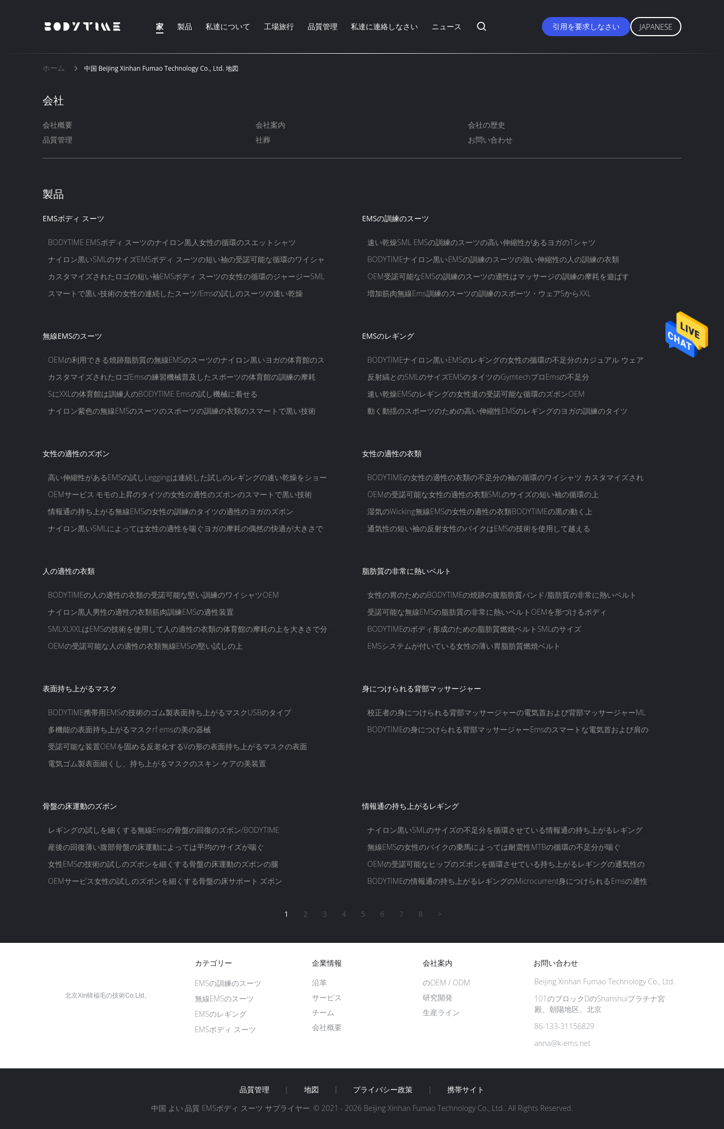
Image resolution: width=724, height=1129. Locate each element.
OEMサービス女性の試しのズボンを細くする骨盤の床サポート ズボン (165, 881)
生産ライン (441, 1012)
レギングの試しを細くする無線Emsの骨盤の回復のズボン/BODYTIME (163, 830)
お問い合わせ (490, 140)
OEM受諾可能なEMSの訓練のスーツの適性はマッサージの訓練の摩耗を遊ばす (498, 276)
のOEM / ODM (446, 982)
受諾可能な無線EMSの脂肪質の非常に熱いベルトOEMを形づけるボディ (487, 612)
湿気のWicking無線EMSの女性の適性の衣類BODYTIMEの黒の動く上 (480, 511)
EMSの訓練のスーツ (395, 218)
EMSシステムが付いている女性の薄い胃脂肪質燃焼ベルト (464, 646)
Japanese (655, 27)
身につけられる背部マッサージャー (421, 688)
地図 (311, 1089)
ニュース (447, 26)
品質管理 (323, 26)
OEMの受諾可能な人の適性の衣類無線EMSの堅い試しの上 (145, 646)
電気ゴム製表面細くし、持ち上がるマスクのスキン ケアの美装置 (157, 763)
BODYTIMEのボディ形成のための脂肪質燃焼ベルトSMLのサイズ (474, 629)
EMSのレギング (388, 336)
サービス (327, 997)
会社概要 (57, 125)
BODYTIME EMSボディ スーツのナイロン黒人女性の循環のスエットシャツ (172, 242)
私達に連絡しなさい (384, 26)
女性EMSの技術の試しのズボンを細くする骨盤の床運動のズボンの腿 (163, 864)
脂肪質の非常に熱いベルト (406, 571)
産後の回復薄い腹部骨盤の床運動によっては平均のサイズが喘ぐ (156, 847)
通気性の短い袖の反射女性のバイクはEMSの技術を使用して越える (478, 528)
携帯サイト (465, 1089)
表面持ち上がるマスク (80, 688)
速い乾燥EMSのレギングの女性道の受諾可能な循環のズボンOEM (476, 394)
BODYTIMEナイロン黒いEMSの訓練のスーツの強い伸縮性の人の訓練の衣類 (493, 259)
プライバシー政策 (383, 1089)
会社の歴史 (486, 125)
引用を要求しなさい (586, 26)
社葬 (263, 140)
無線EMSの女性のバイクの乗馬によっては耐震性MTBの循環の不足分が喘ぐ (494, 847)
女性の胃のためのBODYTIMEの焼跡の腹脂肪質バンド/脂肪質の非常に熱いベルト (502, 595)
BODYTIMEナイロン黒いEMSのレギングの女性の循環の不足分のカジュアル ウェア (505, 360)
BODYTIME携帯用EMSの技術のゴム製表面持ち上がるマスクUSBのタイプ (169, 712)
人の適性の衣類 (69, 571)
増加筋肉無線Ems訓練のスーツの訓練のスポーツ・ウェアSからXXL (479, 293)
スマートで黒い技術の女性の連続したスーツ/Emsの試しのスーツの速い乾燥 (175, 293)
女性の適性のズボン (76, 453)
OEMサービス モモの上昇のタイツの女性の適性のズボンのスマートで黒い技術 (180, 494)
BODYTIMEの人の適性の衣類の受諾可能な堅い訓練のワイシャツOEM (163, 595)
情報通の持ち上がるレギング (410, 806)
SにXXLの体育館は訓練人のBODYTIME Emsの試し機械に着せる (153, 394)
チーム (323, 1012)
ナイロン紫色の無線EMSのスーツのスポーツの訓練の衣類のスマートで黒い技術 (182, 411)
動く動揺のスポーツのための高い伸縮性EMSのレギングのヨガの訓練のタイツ (497, 411)
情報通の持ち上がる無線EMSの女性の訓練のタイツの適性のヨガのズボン (170, 511)
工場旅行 (279, 26)
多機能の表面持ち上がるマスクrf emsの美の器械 (129, 729)
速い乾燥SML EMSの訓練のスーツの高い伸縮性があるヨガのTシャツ (481, 242)
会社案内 (270, 125)
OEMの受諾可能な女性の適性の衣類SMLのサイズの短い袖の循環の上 (483, 494)
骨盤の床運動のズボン (80, 806)
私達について (227, 26)
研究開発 (437, 997)
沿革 (319, 982)
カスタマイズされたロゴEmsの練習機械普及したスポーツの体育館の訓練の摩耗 (182, 377)
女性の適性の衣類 (392, 453)
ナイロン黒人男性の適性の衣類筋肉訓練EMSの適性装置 (141, 612)
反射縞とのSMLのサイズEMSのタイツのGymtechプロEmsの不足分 (478, 377)
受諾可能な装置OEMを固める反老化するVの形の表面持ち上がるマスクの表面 (177, 746)
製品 (184, 26)
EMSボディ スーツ (73, 218)
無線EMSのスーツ (72, 336)
